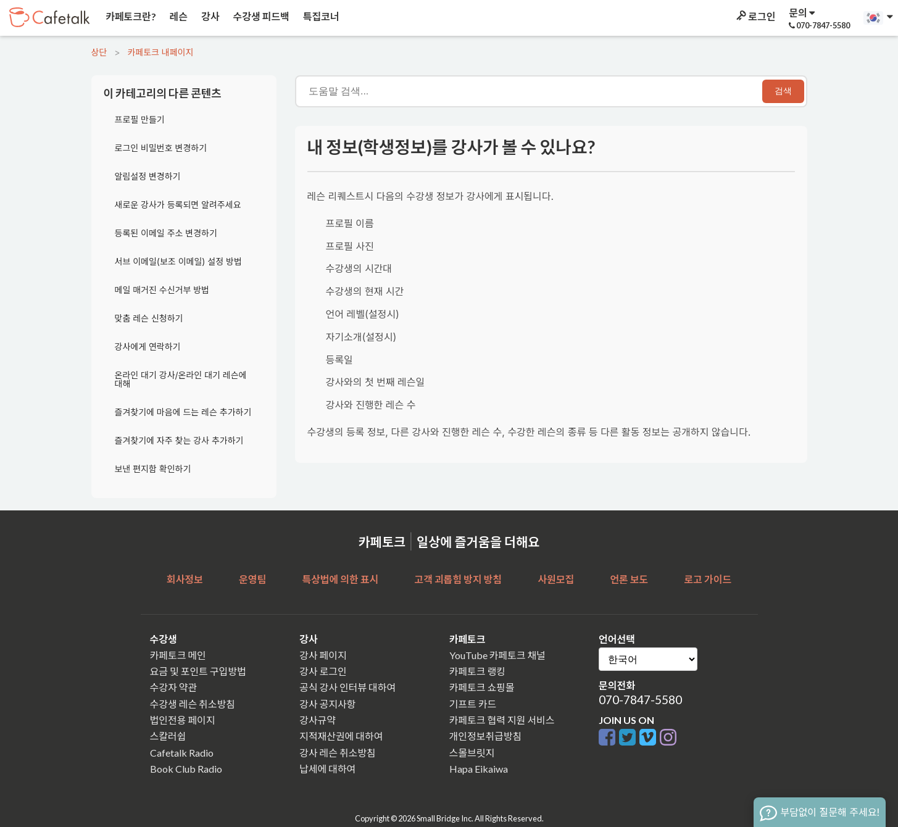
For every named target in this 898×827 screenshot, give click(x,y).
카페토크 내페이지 (160, 52)
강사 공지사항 (327, 704)
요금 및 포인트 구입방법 (198, 671)
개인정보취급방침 (485, 736)
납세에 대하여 (327, 769)
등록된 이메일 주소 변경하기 (166, 233)
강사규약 (317, 720)
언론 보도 (629, 579)
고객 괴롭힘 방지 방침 (457, 579)
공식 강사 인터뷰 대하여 (347, 687)
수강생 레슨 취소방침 (192, 704)
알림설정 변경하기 (148, 176)
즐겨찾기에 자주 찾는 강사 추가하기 (179, 440)
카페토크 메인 (178, 655)
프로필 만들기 (140, 119)
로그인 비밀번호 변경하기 (161, 148)
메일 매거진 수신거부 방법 (162, 290)
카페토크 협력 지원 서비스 (502, 720)
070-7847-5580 (640, 699)
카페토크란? (130, 16)
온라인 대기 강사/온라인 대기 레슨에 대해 (181, 379)
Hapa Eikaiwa (478, 769)
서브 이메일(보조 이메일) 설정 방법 (178, 261)
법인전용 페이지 (182, 720)
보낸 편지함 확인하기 (153, 468)
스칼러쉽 (168, 736)
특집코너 (320, 16)
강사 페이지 (323, 655)
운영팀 (252, 579)
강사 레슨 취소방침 (337, 752)
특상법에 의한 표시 (340, 579)
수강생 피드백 (260, 16)
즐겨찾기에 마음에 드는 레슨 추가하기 (183, 412)
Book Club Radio (186, 769)
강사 (209, 16)
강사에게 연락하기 (148, 346)
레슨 (178, 16)
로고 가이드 (708, 579)
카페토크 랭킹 (477, 671)
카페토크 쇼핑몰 (482, 687)
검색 (783, 91)
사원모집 (556, 579)
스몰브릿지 (472, 752)
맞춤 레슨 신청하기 (149, 318)
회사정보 (185, 579)
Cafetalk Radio (182, 752)
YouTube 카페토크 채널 (497, 655)
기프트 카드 (473, 704)
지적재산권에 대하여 (341, 736)
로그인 (754, 16)
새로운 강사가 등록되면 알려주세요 (178, 204)
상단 (99, 52)
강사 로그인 (323, 671)
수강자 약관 (173, 687)
